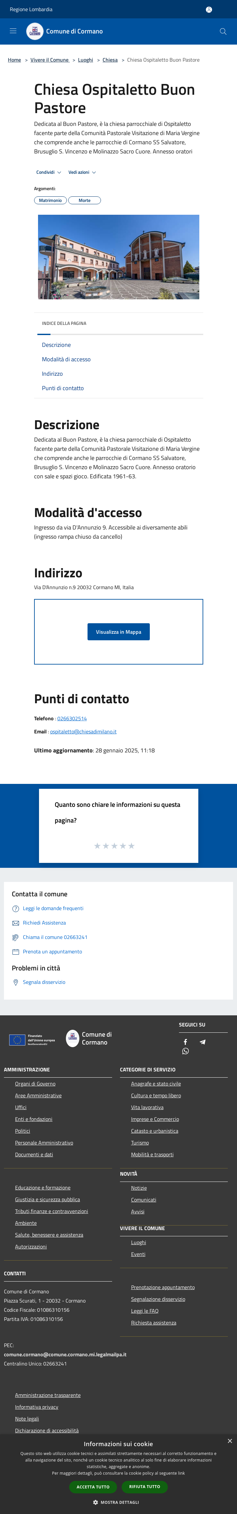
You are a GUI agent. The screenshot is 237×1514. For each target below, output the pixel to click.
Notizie (139, 1188)
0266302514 (72, 718)
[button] (118, 1502)
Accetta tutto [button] (93, 1487)
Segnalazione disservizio (158, 1299)
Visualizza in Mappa (118, 632)
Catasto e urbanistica (154, 1131)
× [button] (229, 1441)
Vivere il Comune (50, 60)
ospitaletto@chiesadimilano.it (83, 731)
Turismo (140, 1142)
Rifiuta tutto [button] (144, 1486)
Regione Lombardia (31, 9)
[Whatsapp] (185, 1052)
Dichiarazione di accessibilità (47, 1430)
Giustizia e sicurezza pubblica (47, 1199)
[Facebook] (185, 1042)
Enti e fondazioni (33, 1119)
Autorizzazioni (31, 1246)
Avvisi (138, 1211)
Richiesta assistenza (153, 1322)
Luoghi (85, 60)
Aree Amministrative (38, 1095)
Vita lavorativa (147, 1107)
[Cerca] (223, 31)
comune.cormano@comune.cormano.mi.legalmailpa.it (65, 1354)
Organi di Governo (35, 1083)
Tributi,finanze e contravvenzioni (51, 1211)
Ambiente (26, 1223)
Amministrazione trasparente (48, 1395)
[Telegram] (202, 1042)
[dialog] (118, 1474)
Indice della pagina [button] (64, 323)
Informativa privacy (36, 1407)
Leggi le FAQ (145, 1311)
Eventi (138, 1254)
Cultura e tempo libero (156, 1095)
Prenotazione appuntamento (163, 1287)
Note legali (27, 1419)
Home (14, 60)
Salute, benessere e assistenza (49, 1235)
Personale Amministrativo (44, 1142)
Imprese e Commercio (155, 1119)
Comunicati (143, 1200)
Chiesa (110, 60)
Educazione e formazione (42, 1187)
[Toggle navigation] (13, 31)
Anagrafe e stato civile (156, 1083)
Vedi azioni (83, 172)
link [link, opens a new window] (181, 1473)
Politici (22, 1131)
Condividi (49, 172)
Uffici (21, 1107)
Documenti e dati (34, 1154)
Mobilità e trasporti (152, 1154)
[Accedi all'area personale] (209, 10)
